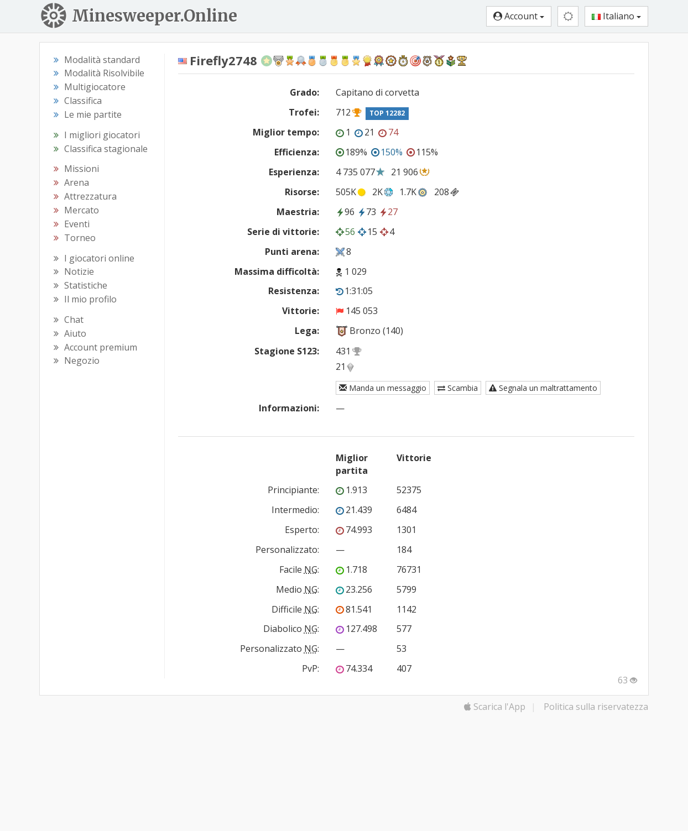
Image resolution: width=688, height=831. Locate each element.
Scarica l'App (494, 707)
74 (388, 132)
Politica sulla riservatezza (596, 707)
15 (367, 232)
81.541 (354, 609)
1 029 (356, 271)
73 (366, 212)
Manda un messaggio (382, 388)
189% (351, 152)
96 (345, 212)
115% (422, 152)
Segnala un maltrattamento (543, 388)
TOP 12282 (387, 113)
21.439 (354, 510)
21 (364, 132)
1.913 (351, 490)
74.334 (354, 668)
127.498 (356, 629)
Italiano (616, 16)
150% (387, 152)
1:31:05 (354, 291)
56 (345, 232)
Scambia (457, 388)
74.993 (354, 530)
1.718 (351, 569)
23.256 (354, 589)
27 (388, 212)
